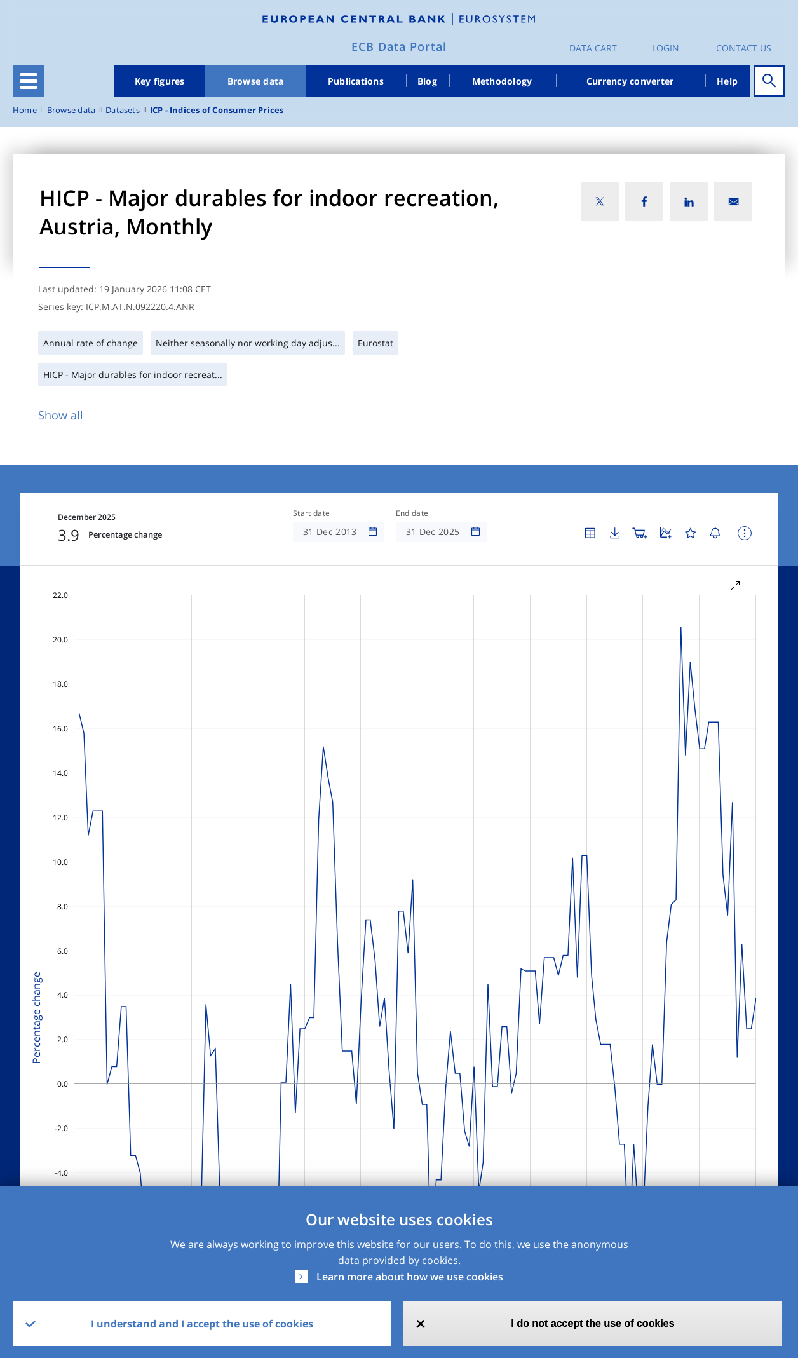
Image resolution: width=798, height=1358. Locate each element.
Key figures (160, 81)
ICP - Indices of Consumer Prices (217, 110)
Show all (60, 415)
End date (412, 513)
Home (25, 110)
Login (665, 48)
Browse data (255, 81)
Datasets (122, 110)
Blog (427, 81)
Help (727, 81)
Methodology (502, 81)
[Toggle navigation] (28, 81)
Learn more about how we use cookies (409, 1277)
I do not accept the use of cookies (593, 1323)
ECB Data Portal (399, 46)
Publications (356, 81)
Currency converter (630, 81)
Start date (311, 513)
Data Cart (593, 48)
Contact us (743, 48)
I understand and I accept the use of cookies (202, 1324)
